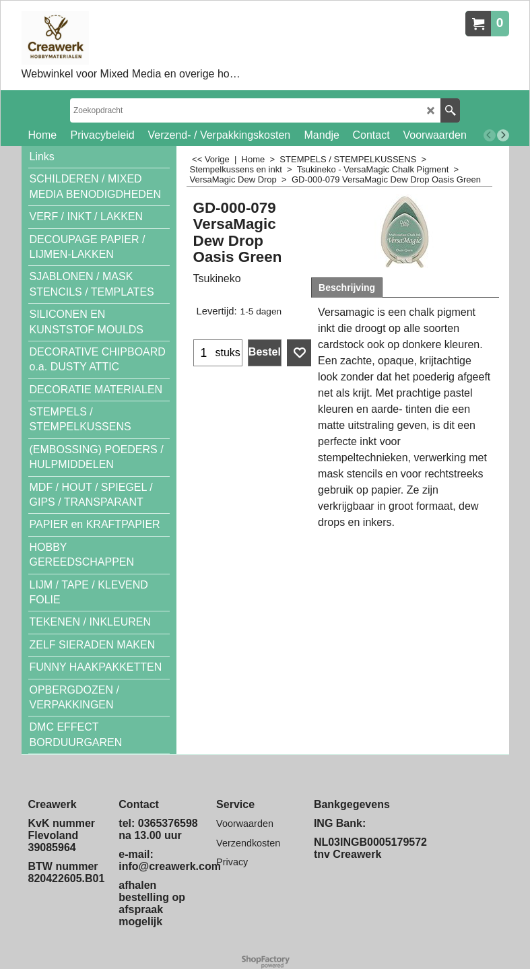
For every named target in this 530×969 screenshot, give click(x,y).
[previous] (490, 135)
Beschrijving (347, 287)
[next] (503, 135)
